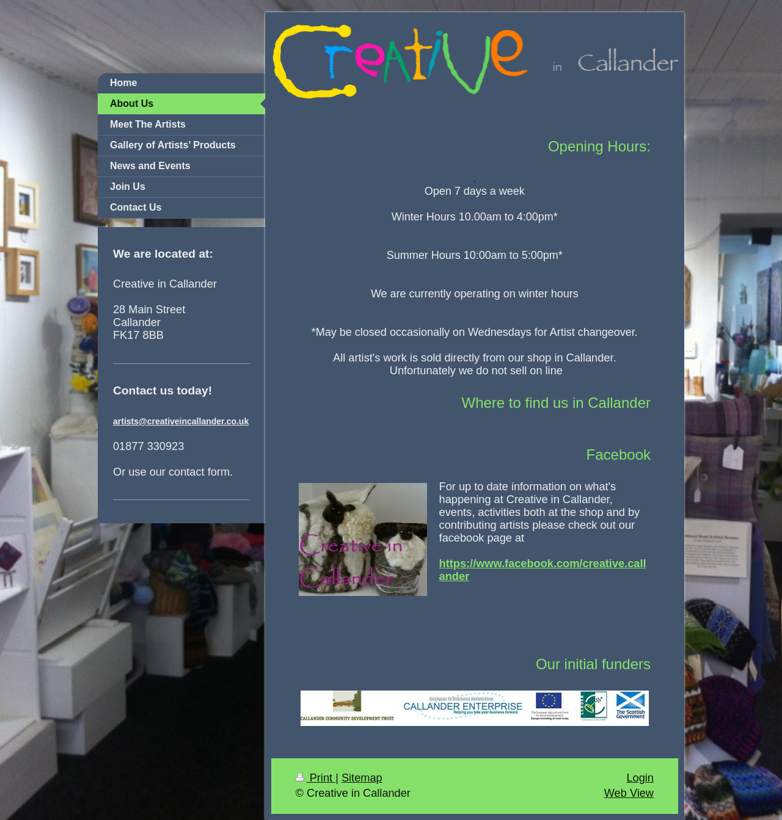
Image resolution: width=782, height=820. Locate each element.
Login (640, 778)
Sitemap (362, 778)
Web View (629, 793)
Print (316, 778)
